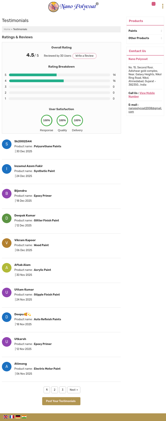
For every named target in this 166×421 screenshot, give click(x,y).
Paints (133, 31)
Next (74, 390)
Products (136, 21)
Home (7, 29)
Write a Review (85, 55)
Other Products (139, 38)
